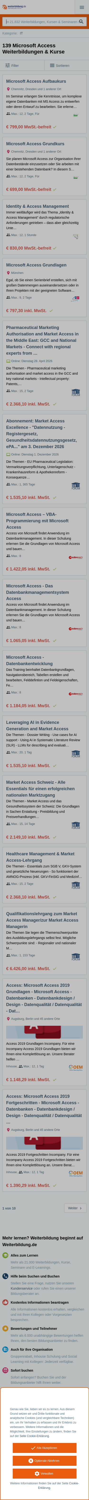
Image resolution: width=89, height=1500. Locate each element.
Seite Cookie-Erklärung (34, 1436)
